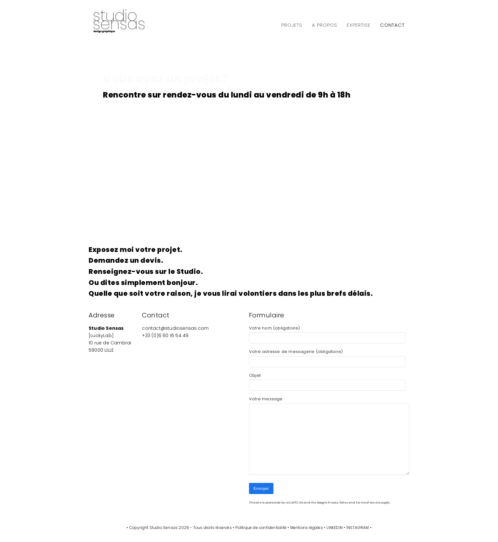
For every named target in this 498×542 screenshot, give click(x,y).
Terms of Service (368, 503)
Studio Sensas (164, 527)
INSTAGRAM (358, 527)
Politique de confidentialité (260, 527)
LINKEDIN (334, 527)
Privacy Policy (338, 503)
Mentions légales (306, 527)
